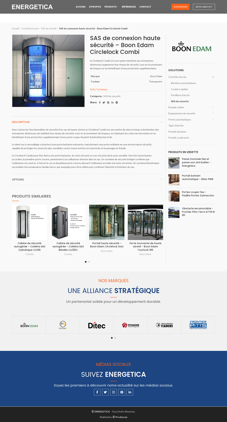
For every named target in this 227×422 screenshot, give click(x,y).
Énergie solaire (176, 107)
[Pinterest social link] (108, 102)
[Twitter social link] (104, 102)
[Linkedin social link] (112, 102)
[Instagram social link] (113, 392)
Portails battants (177, 131)
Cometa (30, 254)
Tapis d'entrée (176, 125)
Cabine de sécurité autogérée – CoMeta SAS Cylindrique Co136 (29, 247)
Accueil (15, 28)
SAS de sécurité (48, 28)
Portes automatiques (179, 119)
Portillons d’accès (180, 95)
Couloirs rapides (179, 89)
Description (20, 122)
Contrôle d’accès (30, 28)
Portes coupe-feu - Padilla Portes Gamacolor (198, 194)
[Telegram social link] (117, 102)
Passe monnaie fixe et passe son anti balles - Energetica (196, 162)
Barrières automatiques (183, 83)
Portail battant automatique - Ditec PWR (197, 177)
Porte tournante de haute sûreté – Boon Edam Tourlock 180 (145, 247)
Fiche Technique (99, 89)
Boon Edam (180, 6)
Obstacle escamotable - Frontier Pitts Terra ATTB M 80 (198, 212)
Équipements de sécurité (181, 113)
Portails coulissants (178, 137)
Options (18, 179)
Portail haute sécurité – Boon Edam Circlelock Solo (107, 245)
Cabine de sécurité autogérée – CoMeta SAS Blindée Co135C (68, 247)
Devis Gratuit (204, 6)
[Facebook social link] (100, 102)
